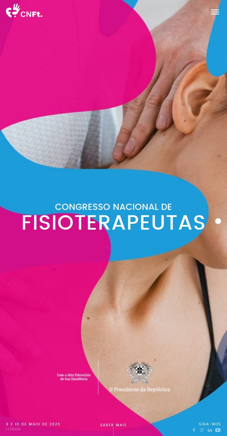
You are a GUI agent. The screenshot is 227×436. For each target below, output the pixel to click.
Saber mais (113, 425)
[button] (215, 11)
